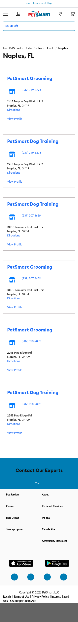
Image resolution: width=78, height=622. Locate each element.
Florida (50, 48)
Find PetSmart (12, 48)
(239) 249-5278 (31, 90)
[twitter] (45, 577)
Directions (13, 110)
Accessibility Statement (54, 541)
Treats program (14, 529)
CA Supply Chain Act (23, 601)
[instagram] (12, 577)
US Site (46, 517)
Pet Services (12, 494)
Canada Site (48, 529)
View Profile (14, 119)
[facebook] (28, 577)
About (45, 494)
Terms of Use (21, 596)
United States (33, 48)
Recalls (7, 596)
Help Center (12, 517)
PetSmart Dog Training (32, 141)
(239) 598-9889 (31, 341)
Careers (10, 506)
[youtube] (61, 577)
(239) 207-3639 (31, 215)
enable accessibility (39, 3)
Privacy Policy (40, 596)
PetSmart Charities (52, 506)
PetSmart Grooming (29, 78)
